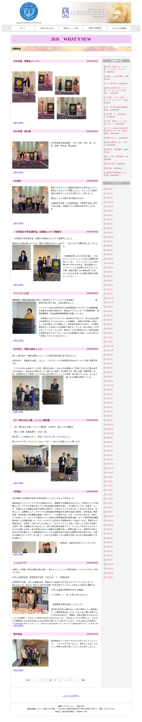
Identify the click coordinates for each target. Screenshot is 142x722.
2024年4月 (109, 254)
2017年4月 (109, 499)
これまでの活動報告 (119, 28)
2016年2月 (109, 555)
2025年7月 (109, 211)
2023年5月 (109, 285)
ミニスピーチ (19, 563)
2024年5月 (109, 250)
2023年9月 (109, 272)
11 (55, 680)
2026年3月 (109, 189)
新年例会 (17, 634)
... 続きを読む (18, 123)
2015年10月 (109, 573)
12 (60, 680)
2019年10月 (109, 385)
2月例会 (17, 491)
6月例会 (17, 181)
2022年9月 (109, 307)
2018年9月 (109, 438)
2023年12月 (109, 263)
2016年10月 (109, 525)
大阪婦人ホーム (111, 138)
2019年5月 (109, 403)
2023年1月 (109, 294)
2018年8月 (109, 442)
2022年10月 (109, 302)
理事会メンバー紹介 (71, 28)
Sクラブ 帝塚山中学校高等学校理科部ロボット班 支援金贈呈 (116, 130)
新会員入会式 (110, 164)
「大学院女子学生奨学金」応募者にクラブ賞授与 (37, 232)
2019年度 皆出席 (22, 131)
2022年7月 (109, 315)
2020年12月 (109, 346)
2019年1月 (109, 420)
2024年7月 (109, 241)
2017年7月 (109, 486)
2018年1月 (109, 459)
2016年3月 (109, 551)
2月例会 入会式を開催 (114, 76)
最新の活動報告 (95, 28)
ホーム (22, 28)
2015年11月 (109, 569)
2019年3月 (109, 411)
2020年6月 (109, 363)
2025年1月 (109, 233)
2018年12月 (109, 425)
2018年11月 (109, 429)
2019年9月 (109, 390)
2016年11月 (109, 521)
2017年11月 (109, 468)
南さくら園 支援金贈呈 (114, 156)
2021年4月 (109, 333)
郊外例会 (108, 168)
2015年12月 (109, 564)
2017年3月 (109, 503)
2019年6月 (109, 398)
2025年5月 (109, 215)
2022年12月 (109, 298)
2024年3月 (109, 259)
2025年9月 (109, 206)
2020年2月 (109, 372)
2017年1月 (109, 512)
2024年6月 (109, 246)
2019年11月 (109, 381)
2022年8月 (109, 311)
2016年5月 (109, 542)
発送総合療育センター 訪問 (116, 142)
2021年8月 (109, 329)
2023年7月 (109, 276)
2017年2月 (109, 507)
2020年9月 (109, 355)
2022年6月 (109, 320)
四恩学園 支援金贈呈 (113, 149)
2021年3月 (109, 337)
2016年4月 (109, 547)
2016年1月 (109, 560)
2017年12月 (109, 464)
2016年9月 (109, 529)
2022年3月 (109, 324)
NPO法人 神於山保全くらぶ (27, 349)
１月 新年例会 (111, 83)
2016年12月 (109, 516)
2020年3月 (109, 368)
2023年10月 (109, 267)
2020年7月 (109, 359)
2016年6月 (109, 538)
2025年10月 (109, 202)
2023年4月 (109, 289)
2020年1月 (109, 377)
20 (69, 680)
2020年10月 (109, 350)
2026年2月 (109, 193)
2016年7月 (109, 534)
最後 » (83, 680)
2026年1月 (109, 198)
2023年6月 (109, 281)
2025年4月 (109, 219)
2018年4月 (109, 455)
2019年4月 (109, 407)
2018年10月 (109, 433)
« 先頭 (27, 680)
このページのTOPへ (71, 696)
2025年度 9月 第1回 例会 (115, 114)
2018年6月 (109, 451)
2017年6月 (109, 490)
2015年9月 (109, 577)
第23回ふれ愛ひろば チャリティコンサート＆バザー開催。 (116, 90)
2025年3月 (109, 224)
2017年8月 (109, 481)
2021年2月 (109, 342)
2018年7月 (109, 446)
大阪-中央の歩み (47, 28)
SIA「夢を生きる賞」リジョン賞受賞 (31, 420)
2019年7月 (109, 394)
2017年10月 (109, 473)
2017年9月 (109, 477)
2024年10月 (109, 237)
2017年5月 (109, 494)
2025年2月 (109, 228)
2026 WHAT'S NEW (71, 39)
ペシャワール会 (21, 293)
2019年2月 (109, 416)
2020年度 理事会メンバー (26, 61)
